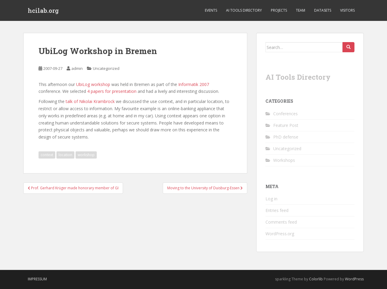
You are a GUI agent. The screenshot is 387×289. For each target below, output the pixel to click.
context (47, 154)
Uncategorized (106, 68)
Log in (271, 199)
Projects (279, 10)
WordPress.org (279, 233)
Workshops (284, 160)
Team (300, 10)
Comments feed (281, 222)
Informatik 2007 (193, 84)
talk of (72, 101)
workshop (86, 154)
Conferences (285, 113)
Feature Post (285, 125)
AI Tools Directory (244, 10)
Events (211, 10)
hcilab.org (43, 10)
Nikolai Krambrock (97, 101)
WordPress (354, 279)
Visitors (347, 10)
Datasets (322, 10)
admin (77, 68)
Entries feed (276, 210)
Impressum (37, 279)
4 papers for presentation (111, 91)
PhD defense (285, 137)
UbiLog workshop (93, 84)
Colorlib (316, 279)
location (65, 154)
